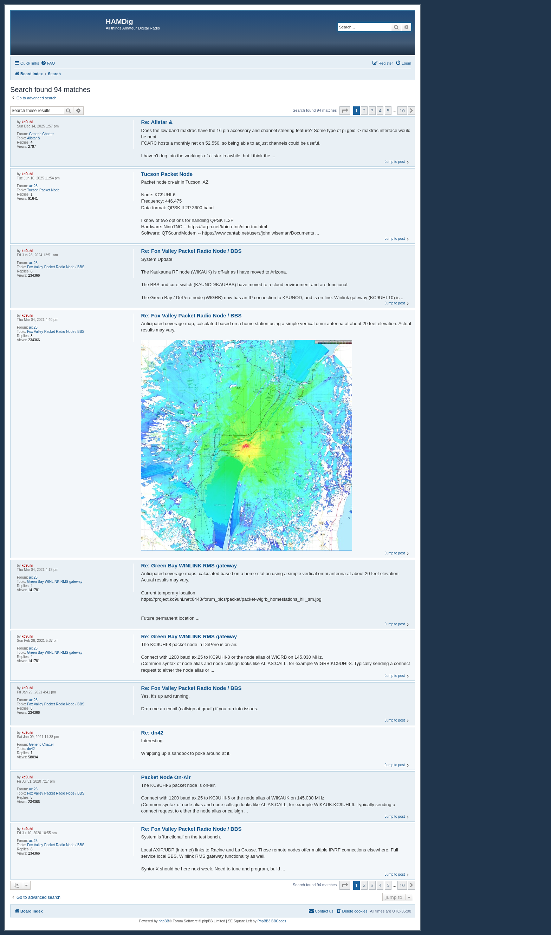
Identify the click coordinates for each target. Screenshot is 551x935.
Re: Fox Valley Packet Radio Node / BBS (191, 251)
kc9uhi (27, 122)
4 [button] (380, 110)
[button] (344, 110)
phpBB (163, 921)
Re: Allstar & (157, 122)
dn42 (31, 749)
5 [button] (388, 110)
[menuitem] (48, 63)
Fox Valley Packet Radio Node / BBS (55, 267)
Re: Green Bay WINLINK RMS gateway (189, 565)
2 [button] (364, 110)
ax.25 (33, 186)
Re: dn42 (152, 733)
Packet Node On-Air (166, 777)
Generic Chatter (41, 134)
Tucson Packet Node (43, 190)
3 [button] (372, 110)
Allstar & (33, 138)
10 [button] (402, 110)
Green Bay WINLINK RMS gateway (54, 582)
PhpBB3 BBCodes (272, 921)
